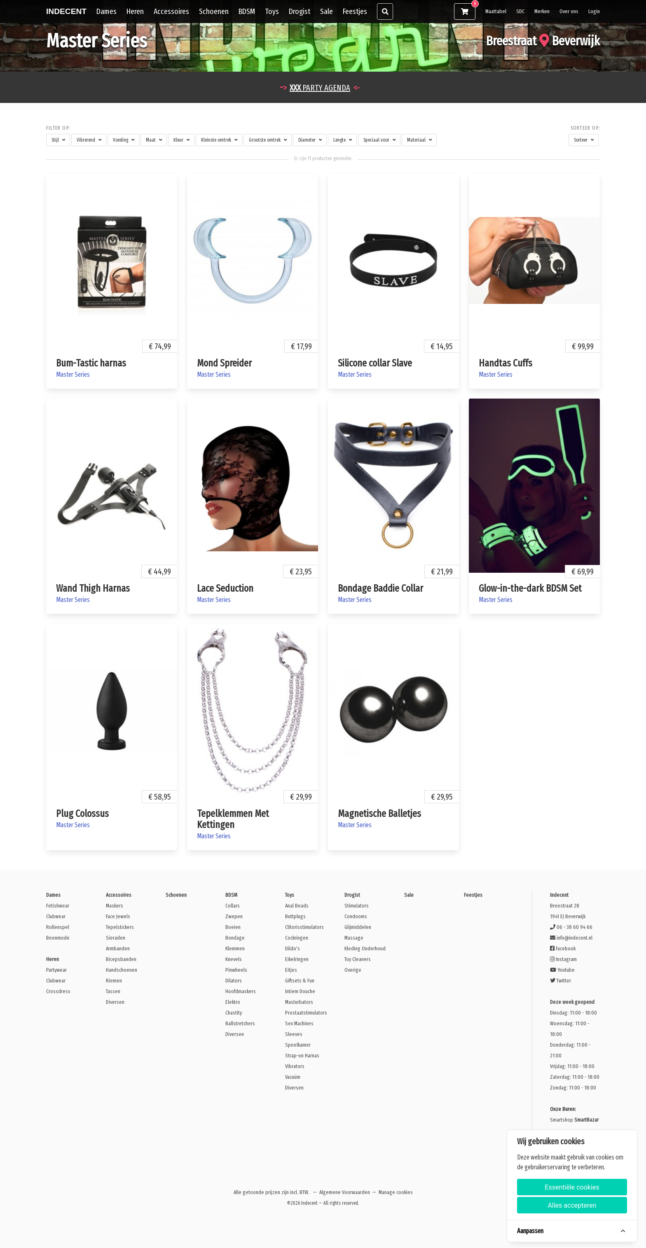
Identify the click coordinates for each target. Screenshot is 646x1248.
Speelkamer (298, 1045)
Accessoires (171, 11)
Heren (135, 11)
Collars (232, 906)
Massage (353, 938)
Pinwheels (236, 970)
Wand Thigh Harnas (93, 588)
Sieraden (115, 938)
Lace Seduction (225, 588)
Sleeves (293, 1034)
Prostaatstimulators (306, 1013)
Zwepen (234, 916)
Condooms (355, 916)
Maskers (114, 906)
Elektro (232, 1002)
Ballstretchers (240, 1023)
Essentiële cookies (572, 1187)
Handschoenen (121, 970)
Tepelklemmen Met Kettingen (233, 819)
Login (594, 11)
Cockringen (296, 938)
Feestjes (355, 11)
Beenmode (58, 938)
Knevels (233, 959)
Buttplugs (295, 916)
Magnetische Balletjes (379, 813)
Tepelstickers (120, 927)
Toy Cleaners (357, 959)
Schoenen (214, 11)
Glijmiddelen (357, 927)
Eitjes (291, 970)
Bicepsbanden (121, 959)
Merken (542, 11)
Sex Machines (299, 1023)
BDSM (247, 11)
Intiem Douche (300, 991)
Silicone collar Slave (375, 363)
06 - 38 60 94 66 (571, 927)
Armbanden (118, 948)
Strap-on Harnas (302, 1055)
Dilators (233, 980)
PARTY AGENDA (320, 88)
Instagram (563, 959)
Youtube (562, 970)
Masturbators (299, 1002)
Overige (352, 970)
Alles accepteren (572, 1205)
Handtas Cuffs (505, 363)
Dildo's (292, 948)
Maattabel (495, 11)
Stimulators (356, 906)
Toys (272, 11)
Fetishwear (57, 906)
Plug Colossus (82, 813)
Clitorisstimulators (304, 927)
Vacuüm (292, 1077)
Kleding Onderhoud (365, 948)
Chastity (233, 1013)
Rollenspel (57, 927)
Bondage (235, 938)
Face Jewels (118, 916)
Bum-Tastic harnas (91, 363)
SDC (520, 11)
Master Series (73, 374)
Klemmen (235, 948)
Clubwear (56, 916)
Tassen (113, 991)
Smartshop (574, 1120)
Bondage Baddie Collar (380, 588)
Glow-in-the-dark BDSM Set (530, 588)
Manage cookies (396, 1192)
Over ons (568, 11)
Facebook (563, 948)
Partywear (56, 970)
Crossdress (58, 991)
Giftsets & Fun (299, 980)
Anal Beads (297, 906)
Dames (106, 11)
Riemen (114, 980)
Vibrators (294, 1066)
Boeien (233, 927)
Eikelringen (297, 959)
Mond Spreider (224, 363)
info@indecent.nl (571, 938)
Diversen (115, 1002)
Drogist (299, 11)
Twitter (560, 980)
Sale (326, 11)
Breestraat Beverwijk (543, 40)
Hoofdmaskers (240, 991)
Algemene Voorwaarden (344, 1192)
